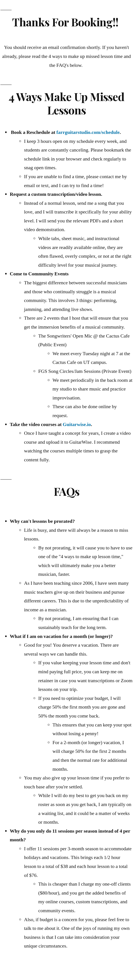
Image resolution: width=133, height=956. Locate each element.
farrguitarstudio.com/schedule (88, 132)
